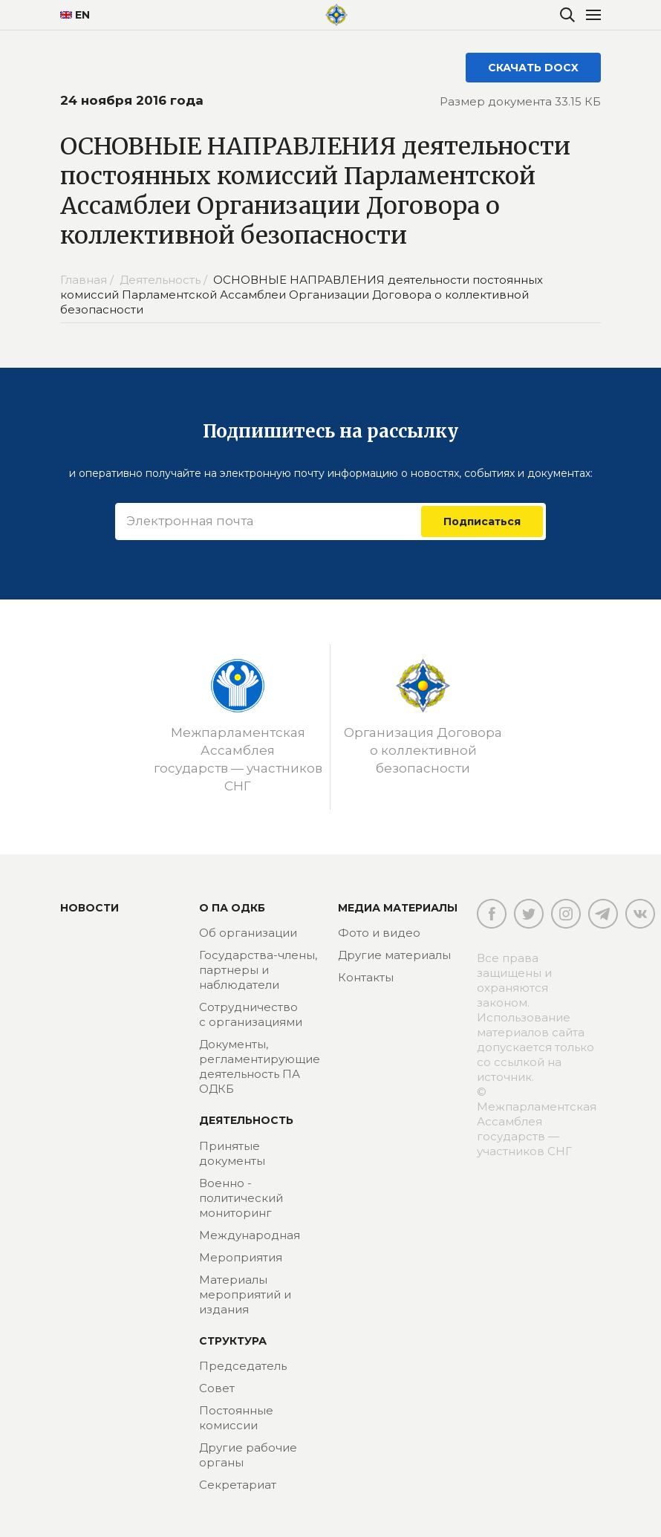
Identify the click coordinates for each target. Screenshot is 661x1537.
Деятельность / (165, 280)
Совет (217, 1388)
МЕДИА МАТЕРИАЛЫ (398, 907)
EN (75, 15)
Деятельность (246, 1120)
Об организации (248, 933)
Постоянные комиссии (236, 1417)
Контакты (366, 977)
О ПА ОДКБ (232, 907)
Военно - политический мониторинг (241, 1198)
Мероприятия (240, 1257)
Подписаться (482, 521)
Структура (233, 1341)
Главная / (88, 280)
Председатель (243, 1366)
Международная (249, 1235)
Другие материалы (394, 955)
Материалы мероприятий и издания (245, 1294)
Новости (89, 907)
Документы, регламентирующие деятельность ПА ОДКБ (259, 1066)
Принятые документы (232, 1153)
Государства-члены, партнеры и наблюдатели (258, 970)
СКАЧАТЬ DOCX (533, 67)
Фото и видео (379, 933)
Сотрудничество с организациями (250, 1014)
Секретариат (237, 1485)
